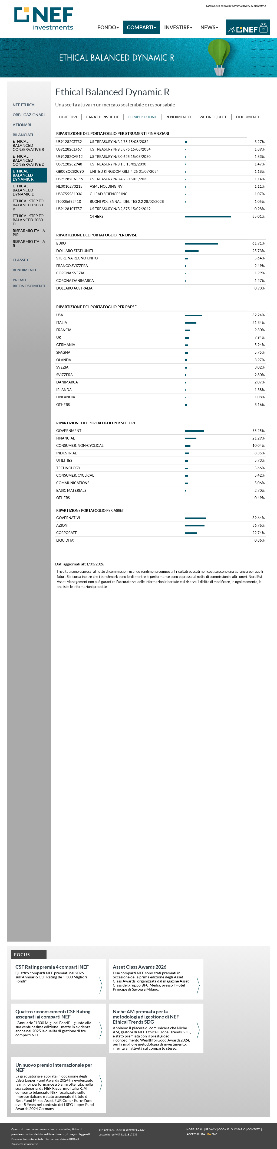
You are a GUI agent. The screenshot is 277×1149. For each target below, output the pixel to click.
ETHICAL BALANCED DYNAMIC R (23, 175)
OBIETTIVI (68, 117)
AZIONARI (22, 124)
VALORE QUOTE (213, 117)
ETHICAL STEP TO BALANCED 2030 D (28, 219)
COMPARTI (141, 27)
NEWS (209, 27)
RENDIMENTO (178, 117)
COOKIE (223, 1129)
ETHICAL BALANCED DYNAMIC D (24, 190)
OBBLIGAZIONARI (29, 114)
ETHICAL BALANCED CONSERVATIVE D (29, 160)
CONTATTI (253, 1129)
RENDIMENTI (24, 270)
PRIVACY (210, 1129)
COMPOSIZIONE (142, 117)
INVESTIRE (178, 27)
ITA (209, 1134)
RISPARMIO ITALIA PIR (29, 232)
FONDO (108, 27)
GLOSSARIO (238, 1129)
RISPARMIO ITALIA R (29, 243)
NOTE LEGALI (194, 1129)
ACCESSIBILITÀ (195, 1134)
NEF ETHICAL (24, 104)
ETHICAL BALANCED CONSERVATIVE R (28, 145)
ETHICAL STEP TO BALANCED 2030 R (28, 204)
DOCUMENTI (247, 117)
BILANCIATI (23, 134)
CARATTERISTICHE (102, 117)
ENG (214, 1134)
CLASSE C (21, 260)
